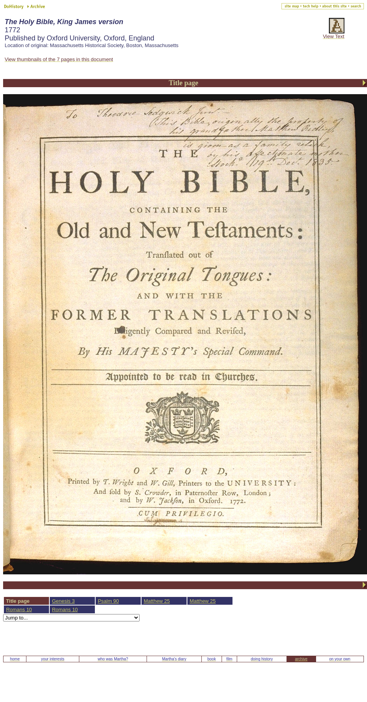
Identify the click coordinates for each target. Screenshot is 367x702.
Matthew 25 (157, 601)
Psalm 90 (108, 601)
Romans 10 (19, 609)
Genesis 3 (63, 601)
